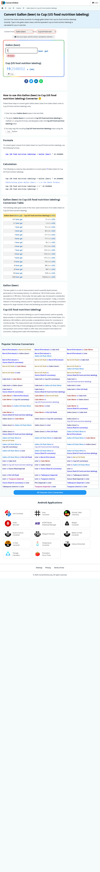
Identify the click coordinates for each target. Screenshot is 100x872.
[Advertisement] (83, 58)
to (16, 350)
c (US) (30, 69)
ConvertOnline (9, 3)
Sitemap (39, 568)
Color (95, 3)
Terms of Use (59, 568)
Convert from (9, 32)
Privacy (48, 568)
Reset (11, 56)
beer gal (43, 51)
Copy (10, 74)
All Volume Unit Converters (50, 493)
